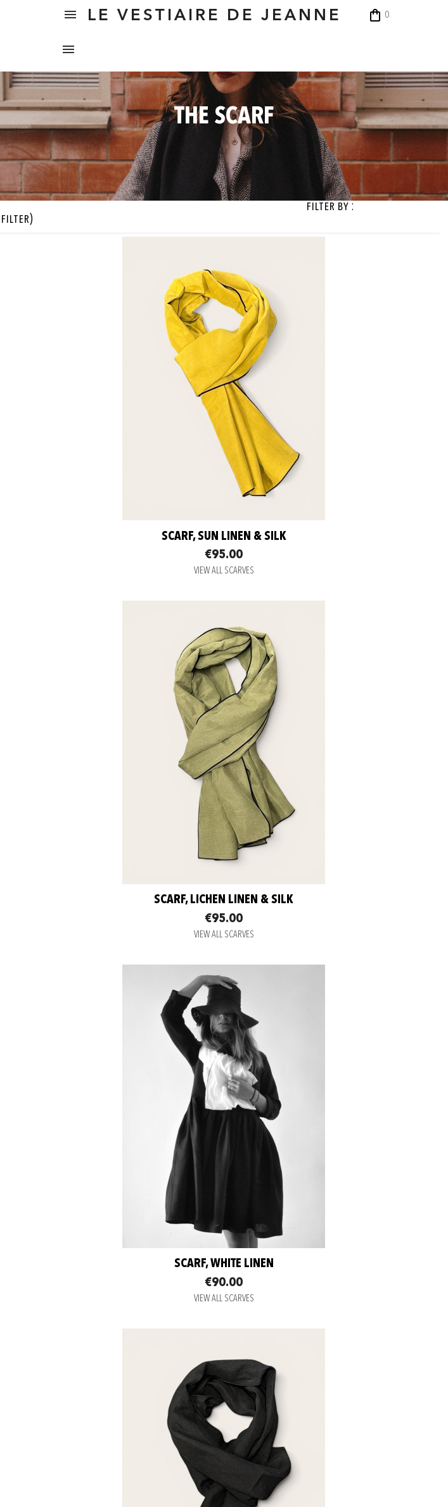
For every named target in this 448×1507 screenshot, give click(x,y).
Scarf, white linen (138, 833)
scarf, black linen (310, 833)
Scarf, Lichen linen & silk (310, 540)
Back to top (337, 1241)
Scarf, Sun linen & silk (138, 540)
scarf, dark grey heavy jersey (310, 1133)
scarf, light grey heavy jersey (139, 1133)
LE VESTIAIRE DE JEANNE (231, 15)
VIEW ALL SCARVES (138, 575)
